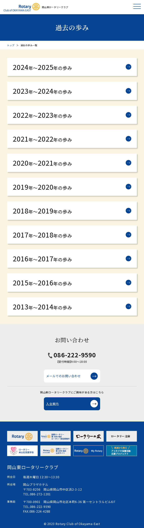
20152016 (42, 282)
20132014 (42, 306)
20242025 (42, 67)
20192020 (42, 187)
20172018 (42, 234)
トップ (10, 45)
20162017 (42, 258)
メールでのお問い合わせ (63, 376)
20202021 (42, 162)
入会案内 (52, 403)
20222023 (42, 115)
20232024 (42, 91)
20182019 (42, 210)
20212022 (42, 138)
